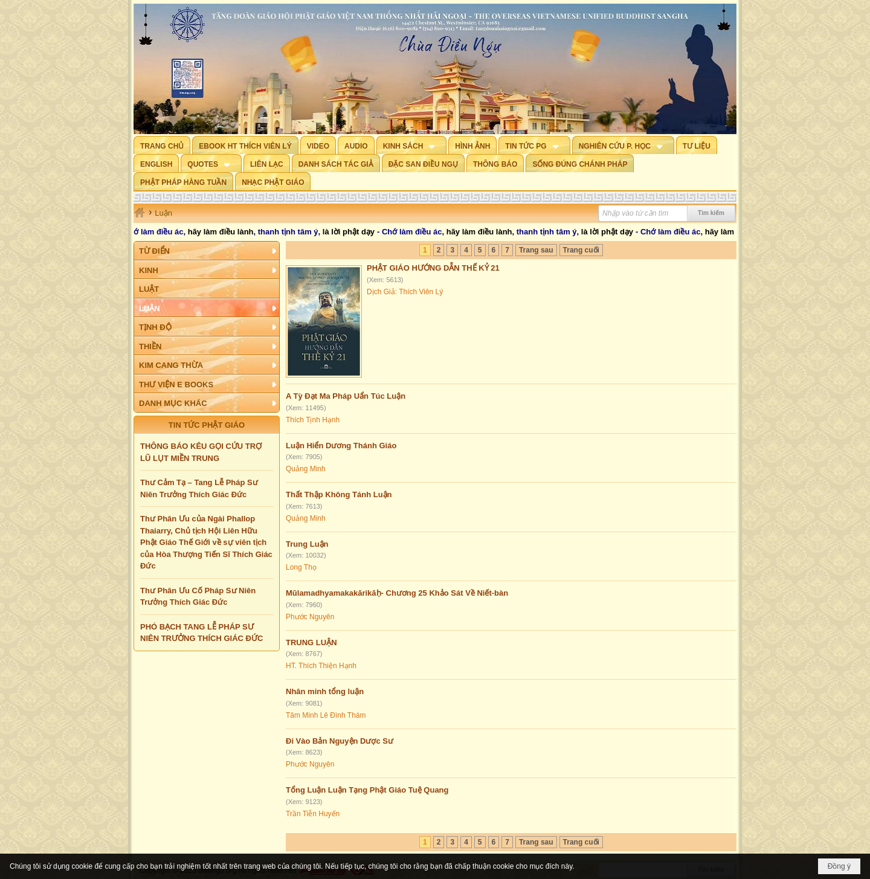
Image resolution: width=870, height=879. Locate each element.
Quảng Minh (306, 469)
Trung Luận (307, 544)
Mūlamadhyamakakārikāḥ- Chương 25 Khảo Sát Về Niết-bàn (397, 592)
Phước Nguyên (310, 617)
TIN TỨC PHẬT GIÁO (207, 425)
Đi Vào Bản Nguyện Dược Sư (339, 740)
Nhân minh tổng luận (325, 691)
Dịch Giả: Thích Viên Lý (405, 292)
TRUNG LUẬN (311, 642)
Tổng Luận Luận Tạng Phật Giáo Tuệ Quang (367, 789)
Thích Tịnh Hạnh (313, 420)
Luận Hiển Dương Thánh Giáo (341, 445)
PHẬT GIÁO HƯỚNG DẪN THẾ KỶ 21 (433, 267)
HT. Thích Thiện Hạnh (321, 666)
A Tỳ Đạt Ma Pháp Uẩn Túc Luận (345, 396)
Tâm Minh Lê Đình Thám (326, 715)
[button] (411, 145)
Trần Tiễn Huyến (313, 814)
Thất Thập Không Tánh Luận (339, 494)
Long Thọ (301, 567)
